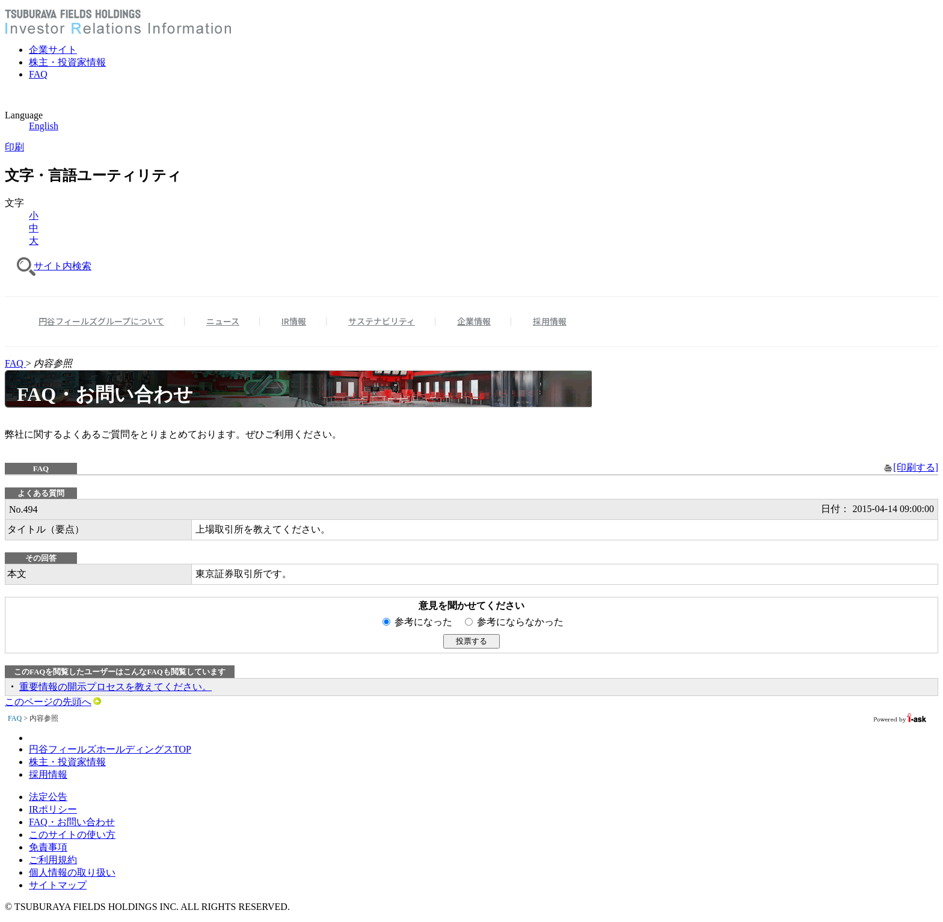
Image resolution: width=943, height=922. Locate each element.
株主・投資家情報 (67, 62)
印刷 (14, 147)
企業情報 (474, 321)
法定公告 (48, 797)
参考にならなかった (520, 622)
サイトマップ (58, 885)
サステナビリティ (381, 321)
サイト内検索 (62, 266)
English (43, 126)
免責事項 (48, 847)
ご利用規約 (53, 860)
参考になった (428, 622)
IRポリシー (53, 809)
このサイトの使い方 (72, 834)
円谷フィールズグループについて (101, 321)
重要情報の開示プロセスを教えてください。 (115, 687)
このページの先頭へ (53, 702)
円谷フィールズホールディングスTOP (110, 749)
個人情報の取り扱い (72, 872)
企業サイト (53, 49)
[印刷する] (910, 467)
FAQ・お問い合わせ (72, 822)
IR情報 (293, 321)
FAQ (38, 74)
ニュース (222, 321)
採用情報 (550, 321)
